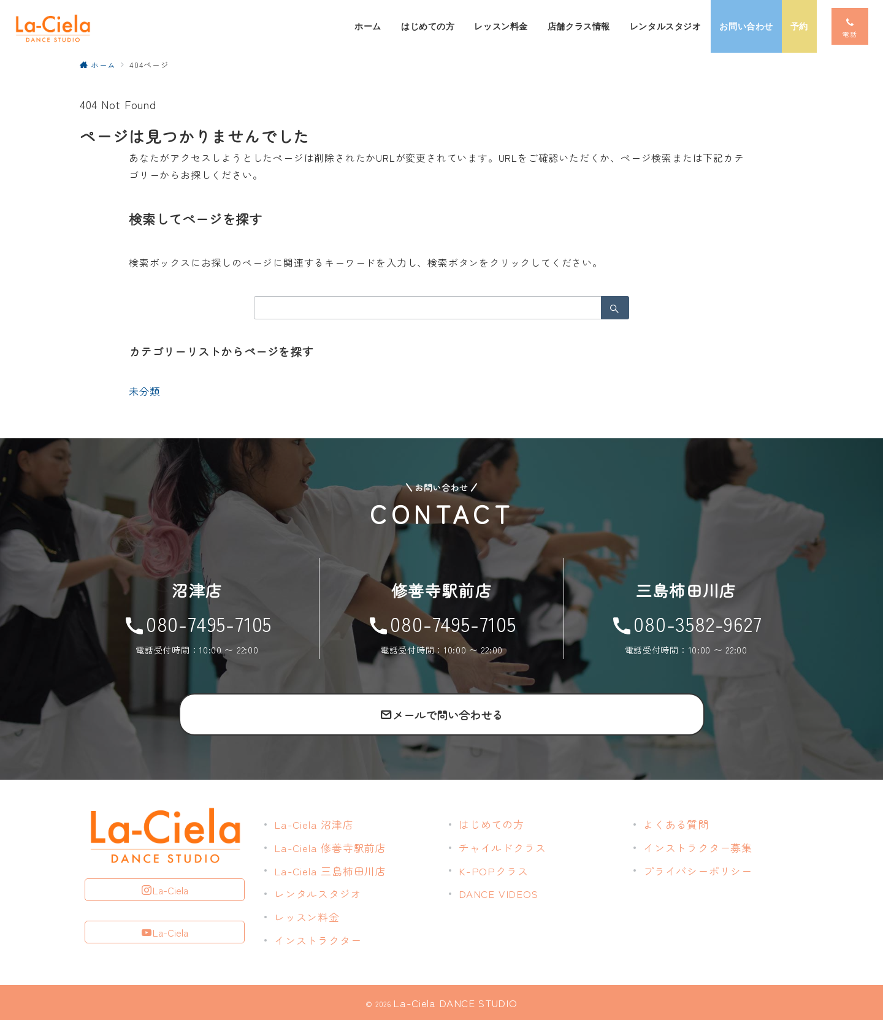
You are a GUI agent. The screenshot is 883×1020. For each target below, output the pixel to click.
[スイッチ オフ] (850, 26)
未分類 (144, 391)
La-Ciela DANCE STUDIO (455, 1002)
